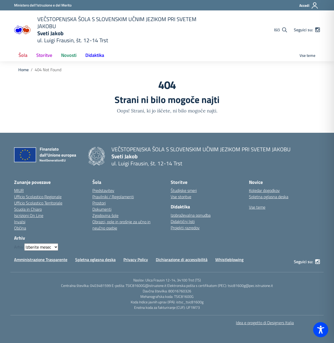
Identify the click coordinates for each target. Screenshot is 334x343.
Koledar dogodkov (264, 190)
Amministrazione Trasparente (40, 259)
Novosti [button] (68, 55)
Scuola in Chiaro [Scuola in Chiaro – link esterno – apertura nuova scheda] (28, 209)
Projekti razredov (185, 228)
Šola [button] (23, 55)
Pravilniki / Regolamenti (113, 197)
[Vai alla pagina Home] (23, 70)
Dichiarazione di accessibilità (181, 259)
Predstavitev (103, 190)
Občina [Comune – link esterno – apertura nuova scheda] (20, 228)
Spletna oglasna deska (268, 197)
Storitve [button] (44, 55)
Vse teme (307, 55)
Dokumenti (101, 209)
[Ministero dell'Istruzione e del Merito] (42, 5)
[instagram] (317, 29)
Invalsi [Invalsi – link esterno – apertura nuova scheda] (19, 222)
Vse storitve (181, 197)
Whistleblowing (229, 259)
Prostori (99, 203)
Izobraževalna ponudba (191, 215)
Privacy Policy (135, 259)
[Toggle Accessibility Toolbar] (321, 330)
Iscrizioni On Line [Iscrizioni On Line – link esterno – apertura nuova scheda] (28, 215)
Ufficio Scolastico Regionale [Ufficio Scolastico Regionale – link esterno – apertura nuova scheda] (38, 197)
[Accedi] (309, 5)
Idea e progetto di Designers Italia (265, 323)
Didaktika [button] (94, 55)
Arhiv (18, 247)
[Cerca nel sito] (280, 29)
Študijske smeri (184, 190)
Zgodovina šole (105, 215)
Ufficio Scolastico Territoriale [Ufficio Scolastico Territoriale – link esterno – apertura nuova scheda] (38, 203)
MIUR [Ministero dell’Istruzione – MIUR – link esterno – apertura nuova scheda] (19, 190)
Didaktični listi (183, 221)
